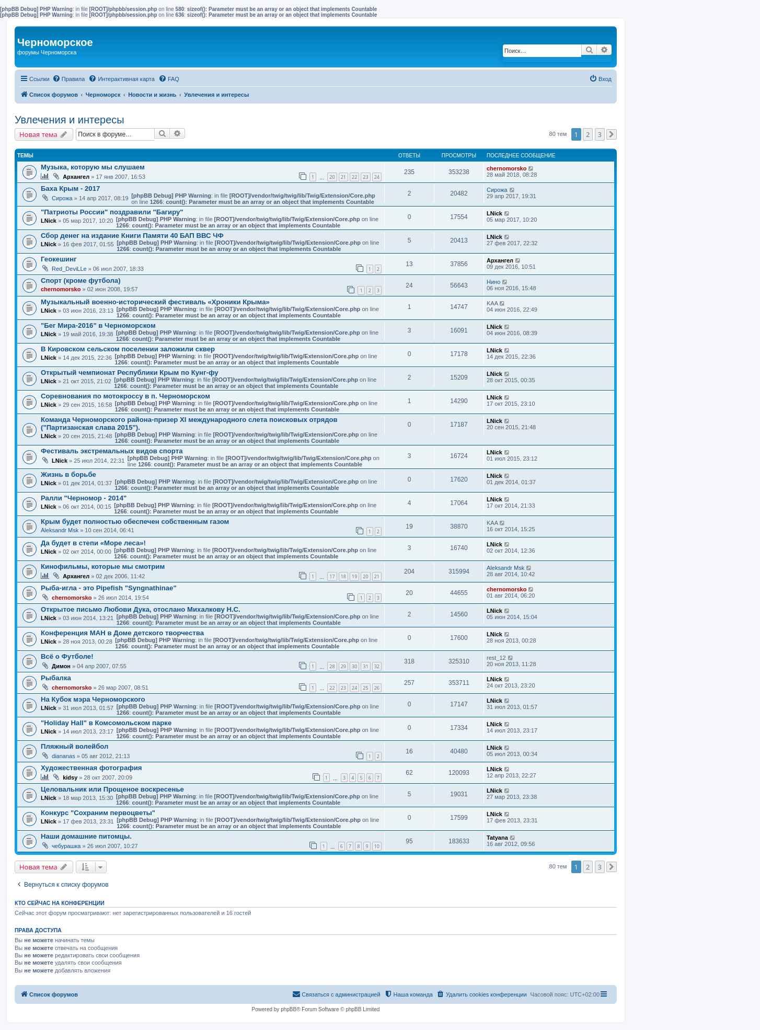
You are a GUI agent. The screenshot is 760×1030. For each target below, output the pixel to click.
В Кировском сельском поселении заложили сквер (128, 349)
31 (365, 666)
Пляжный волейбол (74, 746)
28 (332, 666)
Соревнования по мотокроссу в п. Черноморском (125, 396)
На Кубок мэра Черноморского (93, 699)
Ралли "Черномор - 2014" (83, 498)
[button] (611, 134)
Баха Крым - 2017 (70, 188)
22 (354, 177)
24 (376, 177)
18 (343, 576)
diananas (63, 756)
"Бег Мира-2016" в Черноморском (98, 325)
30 (354, 666)
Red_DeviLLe (69, 269)
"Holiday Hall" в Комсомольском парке (106, 723)
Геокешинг (59, 259)
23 (365, 177)
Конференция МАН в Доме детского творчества (122, 633)
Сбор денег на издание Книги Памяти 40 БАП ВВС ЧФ (132, 235)
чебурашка (66, 846)
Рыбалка (56, 678)
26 (376, 687)
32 (376, 666)
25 (365, 687)
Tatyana (497, 837)
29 (343, 666)
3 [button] (600, 134)
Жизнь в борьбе (68, 474)
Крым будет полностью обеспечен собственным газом (135, 521)
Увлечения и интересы (69, 119)
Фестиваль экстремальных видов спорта (112, 451)
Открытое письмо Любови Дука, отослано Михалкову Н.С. (140, 609)
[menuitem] (68, 79)
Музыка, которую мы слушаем (93, 167)
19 (354, 576)
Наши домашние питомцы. (86, 836)
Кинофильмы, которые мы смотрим (103, 566)
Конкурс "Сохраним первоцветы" (98, 813)
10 (376, 846)
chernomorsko (506, 168)
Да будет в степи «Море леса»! (93, 543)
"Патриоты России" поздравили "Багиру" (112, 212)
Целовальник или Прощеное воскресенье (112, 789)
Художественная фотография (91, 768)
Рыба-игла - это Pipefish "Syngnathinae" (109, 588)
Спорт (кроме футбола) (81, 280)
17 (332, 576)
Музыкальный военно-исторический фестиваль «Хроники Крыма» (155, 302)
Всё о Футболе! (67, 656)
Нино (493, 282)
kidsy (70, 777)
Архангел (76, 177)
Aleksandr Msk (59, 530)
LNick (48, 221)
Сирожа (62, 198)
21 (343, 177)
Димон (61, 666)
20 (332, 177)
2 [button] (588, 134)
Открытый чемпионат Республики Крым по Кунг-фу (129, 372)
